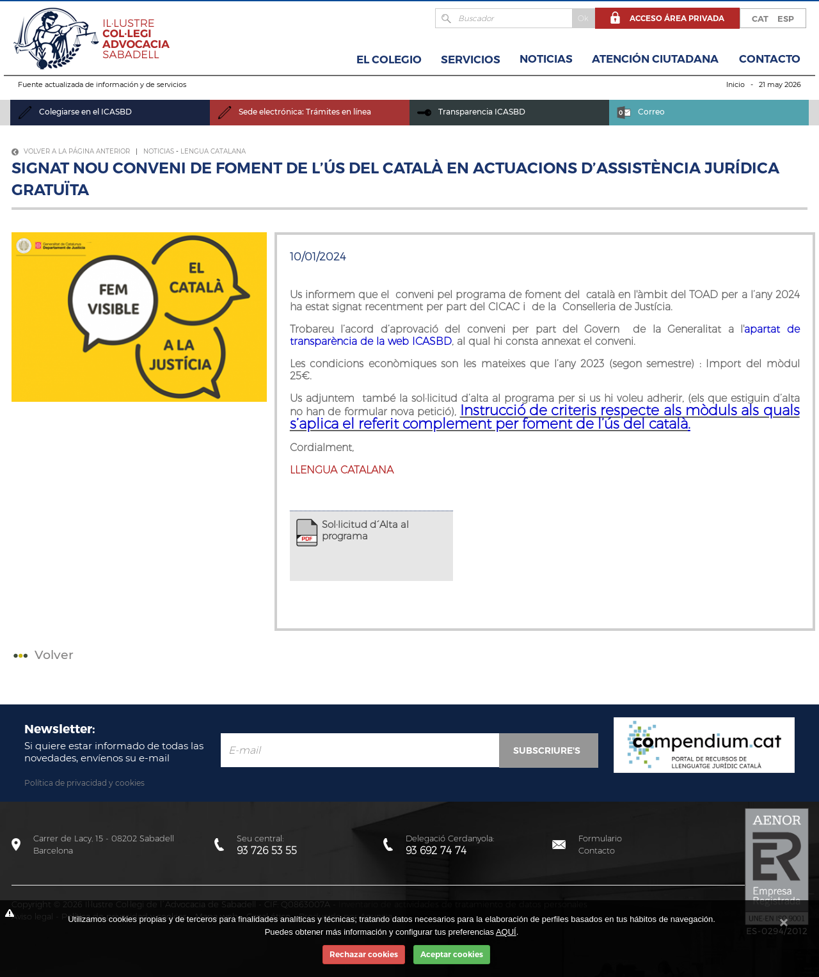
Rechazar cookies (364, 954)
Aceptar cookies (451, 954)
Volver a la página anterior (71, 151)
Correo (641, 111)
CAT (760, 18)
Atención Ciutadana (655, 58)
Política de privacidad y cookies (84, 783)
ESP (785, 18)
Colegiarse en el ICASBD (75, 111)
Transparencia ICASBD (471, 111)
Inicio (735, 84)
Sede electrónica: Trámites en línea (294, 111)
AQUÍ (506, 932)
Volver (42, 654)
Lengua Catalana (213, 151)
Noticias (546, 58)
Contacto (769, 58)
